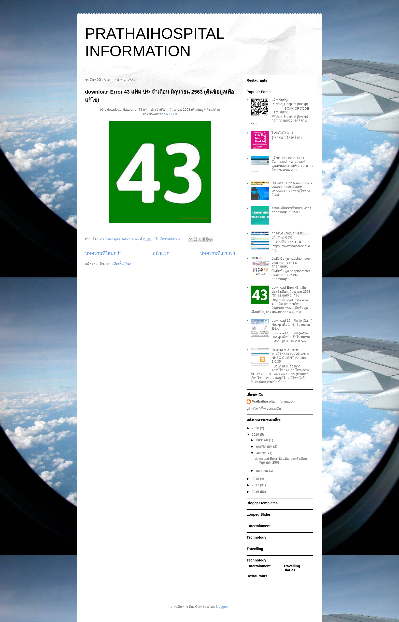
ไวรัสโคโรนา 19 (283, 133)
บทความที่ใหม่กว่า (103, 253)
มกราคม (262, 470)
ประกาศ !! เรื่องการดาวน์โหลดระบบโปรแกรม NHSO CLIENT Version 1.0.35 (290, 356)
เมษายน (262, 453)
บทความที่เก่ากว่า (217, 253)
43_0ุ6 (170, 114)
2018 (256, 479)
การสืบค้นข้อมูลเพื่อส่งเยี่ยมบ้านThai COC (291, 235)
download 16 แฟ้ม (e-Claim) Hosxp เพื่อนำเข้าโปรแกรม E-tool (292, 324)
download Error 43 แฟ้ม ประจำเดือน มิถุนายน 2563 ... (281, 461)
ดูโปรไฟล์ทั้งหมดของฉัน (264, 409)
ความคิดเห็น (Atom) (120, 263)
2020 (256, 428)
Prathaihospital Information (273, 401)
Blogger (221, 607)
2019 (256, 434)
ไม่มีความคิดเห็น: (168, 239)
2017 (256, 485)
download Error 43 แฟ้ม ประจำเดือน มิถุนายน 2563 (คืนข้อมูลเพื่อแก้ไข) (291, 291)
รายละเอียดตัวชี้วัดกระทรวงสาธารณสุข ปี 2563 (291, 210)
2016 (256, 492)
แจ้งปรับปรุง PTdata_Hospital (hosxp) (290, 102)
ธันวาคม (262, 440)
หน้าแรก (160, 253)
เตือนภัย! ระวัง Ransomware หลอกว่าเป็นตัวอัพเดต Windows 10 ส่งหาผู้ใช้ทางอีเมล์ (292, 189)
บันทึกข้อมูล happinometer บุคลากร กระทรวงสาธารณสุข (291, 262)
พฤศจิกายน (264, 446)
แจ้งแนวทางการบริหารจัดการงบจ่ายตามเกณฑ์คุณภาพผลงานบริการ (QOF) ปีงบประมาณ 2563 (292, 164)
